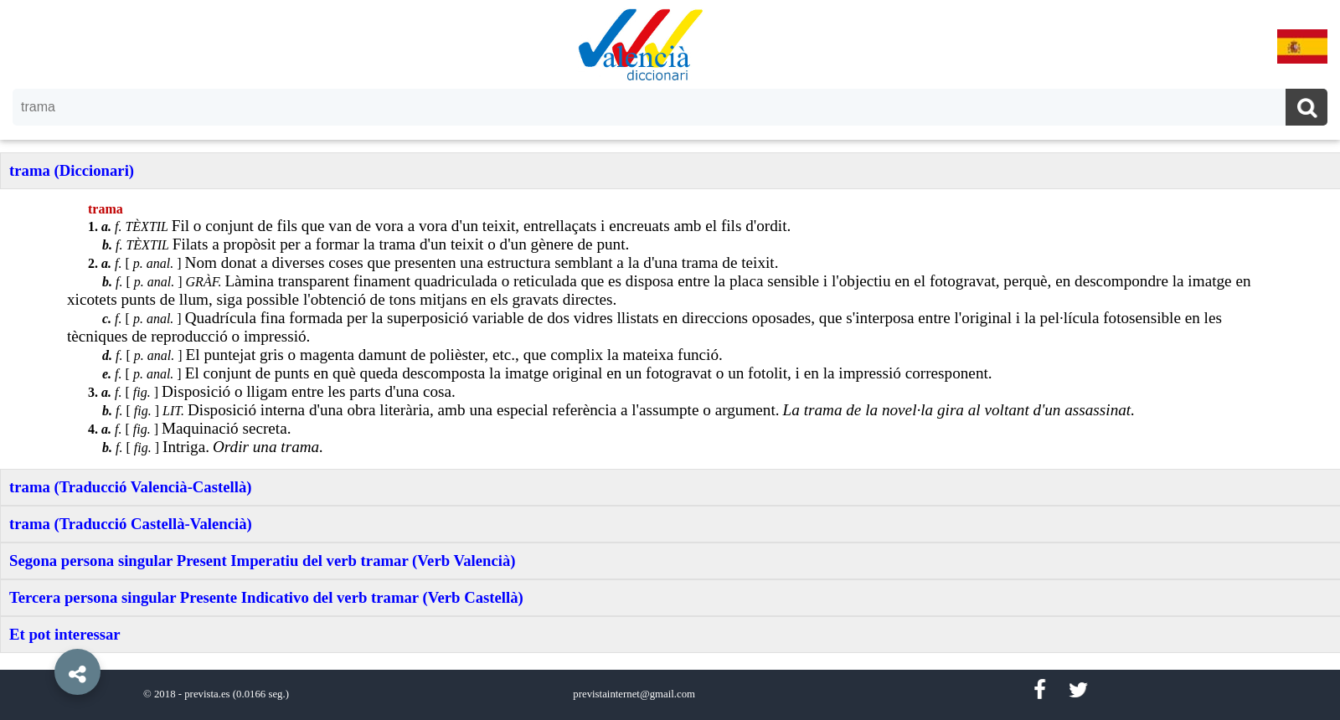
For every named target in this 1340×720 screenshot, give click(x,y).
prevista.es (206, 694)
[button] (42, 634)
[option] (670, 360)
